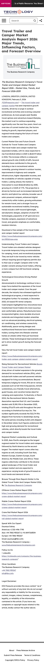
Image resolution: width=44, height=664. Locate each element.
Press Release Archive (25, 650)
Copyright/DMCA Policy (15, 660)
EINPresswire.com (10, 102)
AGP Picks (5, 4)
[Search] (21, 20)
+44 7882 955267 (9, 570)
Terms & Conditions (32, 655)
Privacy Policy (33, 660)
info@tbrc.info (8, 573)
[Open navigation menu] (4, 20)
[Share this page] (40, 20)
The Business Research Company (18, 485)
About (11, 650)
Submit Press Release (13, 655)
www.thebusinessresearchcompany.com (18, 545)
